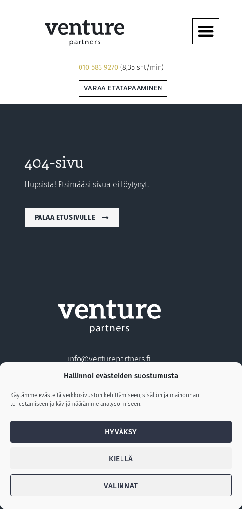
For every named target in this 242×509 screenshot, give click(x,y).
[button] (205, 31)
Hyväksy (121, 431)
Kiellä (121, 458)
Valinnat (121, 485)
